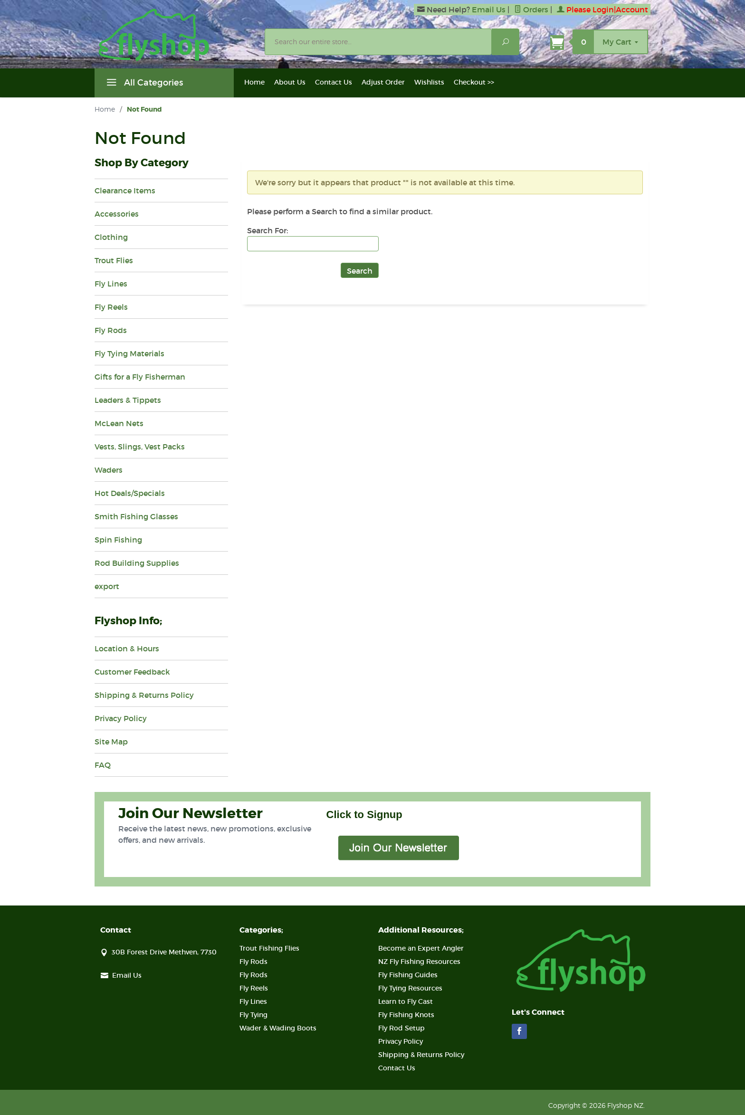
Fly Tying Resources (410, 988)
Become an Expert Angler (421, 948)
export (107, 586)
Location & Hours (127, 648)
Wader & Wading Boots (277, 1028)
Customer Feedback (132, 672)
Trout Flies (114, 260)
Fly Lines (111, 283)
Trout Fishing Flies (269, 948)
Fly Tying (253, 1014)
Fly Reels (111, 307)
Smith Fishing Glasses (136, 516)
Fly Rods (111, 330)
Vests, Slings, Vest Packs (140, 446)
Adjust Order (383, 82)
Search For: (267, 230)
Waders (109, 470)
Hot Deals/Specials (130, 493)
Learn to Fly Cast (405, 1001)
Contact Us (333, 82)
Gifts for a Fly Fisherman (140, 376)
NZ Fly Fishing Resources (419, 961)
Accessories (117, 214)
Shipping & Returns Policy (144, 695)
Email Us (489, 9)
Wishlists (429, 82)
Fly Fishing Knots (406, 1014)
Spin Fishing (118, 539)
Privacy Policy (121, 718)
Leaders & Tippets (128, 400)
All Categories (143, 84)
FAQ (103, 765)
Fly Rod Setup (401, 1028)
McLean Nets (119, 423)
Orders (531, 9)
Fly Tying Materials (129, 353)
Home (254, 82)
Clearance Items (125, 190)
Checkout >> (474, 82)
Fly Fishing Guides (408, 975)
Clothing (111, 237)
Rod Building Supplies (137, 563)
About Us (290, 82)
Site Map (111, 741)
